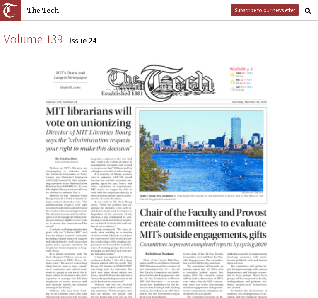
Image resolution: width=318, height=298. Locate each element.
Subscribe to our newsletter (265, 10)
